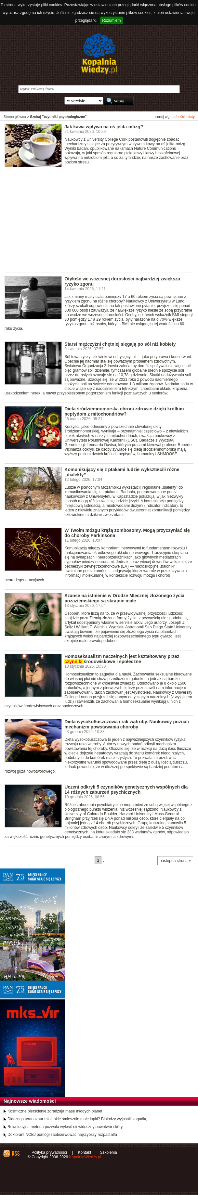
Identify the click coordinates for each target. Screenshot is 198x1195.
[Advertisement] (101, 222)
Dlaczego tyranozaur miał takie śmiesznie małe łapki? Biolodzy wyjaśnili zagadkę (77, 1119)
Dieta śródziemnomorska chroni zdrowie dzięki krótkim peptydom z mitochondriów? (124, 411)
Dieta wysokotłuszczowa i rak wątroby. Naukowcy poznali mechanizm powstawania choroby (126, 724)
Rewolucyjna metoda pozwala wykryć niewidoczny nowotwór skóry (65, 1126)
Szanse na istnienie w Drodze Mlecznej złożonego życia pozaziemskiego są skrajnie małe (124, 598)
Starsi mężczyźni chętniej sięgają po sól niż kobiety (120, 344)
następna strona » (175, 860)
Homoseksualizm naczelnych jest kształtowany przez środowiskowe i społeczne (121, 659)
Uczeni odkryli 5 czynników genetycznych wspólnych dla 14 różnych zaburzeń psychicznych (126, 789)
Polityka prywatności (49, 1152)
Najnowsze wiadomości (30, 1101)
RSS (15, 1153)
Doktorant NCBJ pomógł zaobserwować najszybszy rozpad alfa (62, 1134)
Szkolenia (108, 1152)
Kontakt (84, 1152)
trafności (178, 117)
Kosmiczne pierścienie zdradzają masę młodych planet (54, 1111)
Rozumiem (111, 20)
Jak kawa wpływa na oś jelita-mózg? (103, 126)
